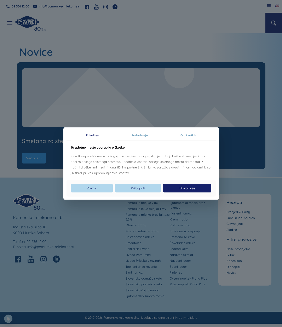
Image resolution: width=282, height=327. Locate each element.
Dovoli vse (187, 188)
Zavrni (91, 188)
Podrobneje (140, 135)
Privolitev (92, 135)
